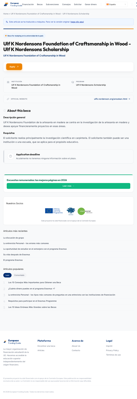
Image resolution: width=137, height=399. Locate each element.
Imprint (109, 346)
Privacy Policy (112, 350)
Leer (9, 275)
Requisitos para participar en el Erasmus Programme (32, 301)
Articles (41, 350)
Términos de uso (113, 355)
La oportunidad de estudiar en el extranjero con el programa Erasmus (35, 249)
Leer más (68, 186)
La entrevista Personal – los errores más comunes (26, 243)
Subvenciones (52, 4)
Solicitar (78, 4)
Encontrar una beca (46, 346)
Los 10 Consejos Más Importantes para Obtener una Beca (34, 282)
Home (6, 13)
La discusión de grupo (13, 238)
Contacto (76, 350)
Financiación (28, 4)
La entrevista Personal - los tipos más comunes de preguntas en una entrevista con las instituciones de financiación (61, 295)
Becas (40, 4)
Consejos (66, 4)
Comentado (19, 275)
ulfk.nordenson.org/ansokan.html (112, 99)
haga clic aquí (77, 22)
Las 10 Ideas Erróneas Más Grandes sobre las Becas (32, 307)
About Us (76, 346)
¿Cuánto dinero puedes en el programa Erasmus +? (31, 288)
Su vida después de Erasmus (16, 254)
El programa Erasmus (13, 260)
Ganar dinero (91, 4)
